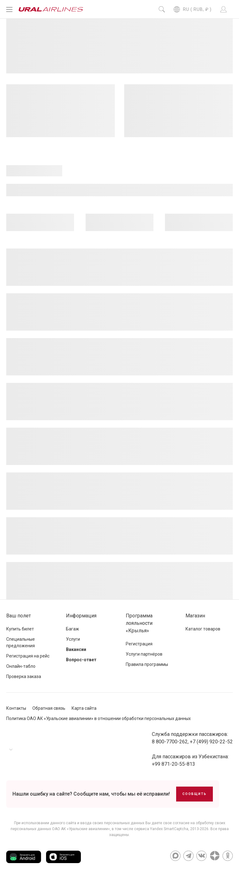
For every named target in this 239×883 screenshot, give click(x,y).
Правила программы (147, 664)
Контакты (16, 708)
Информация (81, 616)
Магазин (195, 616)
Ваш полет (18, 616)
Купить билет (20, 628)
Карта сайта (84, 708)
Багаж (72, 628)
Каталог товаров (202, 628)
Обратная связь (48, 708)
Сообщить (194, 794)
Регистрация (139, 643)
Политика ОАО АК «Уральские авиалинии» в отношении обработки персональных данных (98, 718)
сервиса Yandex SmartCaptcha (161, 829)
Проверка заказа (23, 676)
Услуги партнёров (144, 654)
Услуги (73, 639)
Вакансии (76, 649)
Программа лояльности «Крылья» (139, 623)
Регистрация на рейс (27, 655)
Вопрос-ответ (81, 659)
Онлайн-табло (20, 666)
